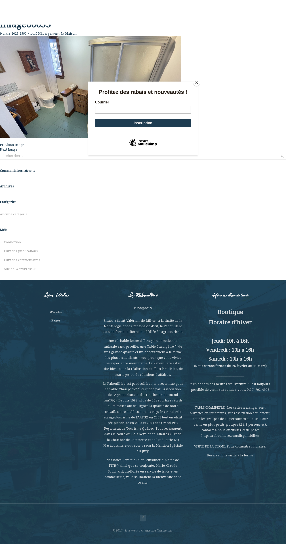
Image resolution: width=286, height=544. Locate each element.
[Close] (196, 82)
